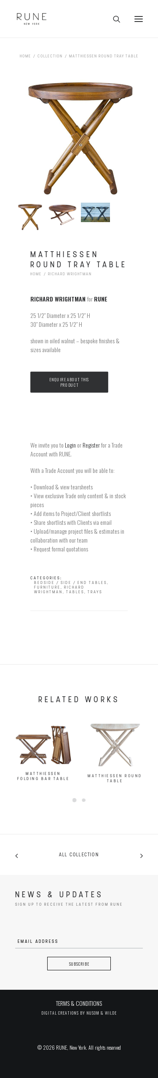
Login (70, 444)
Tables (75, 592)
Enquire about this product (69, 382)
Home (25, 56)
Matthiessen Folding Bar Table (43, 791)
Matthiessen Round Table (115, 803)
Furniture (47, 587)
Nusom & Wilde (101, 1013)
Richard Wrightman (70, 274)
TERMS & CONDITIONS (79, 1003)
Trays (95, 592)
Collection (50, 56)
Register (91, 444)
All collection (79, 855)
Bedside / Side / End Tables (70, 583)
